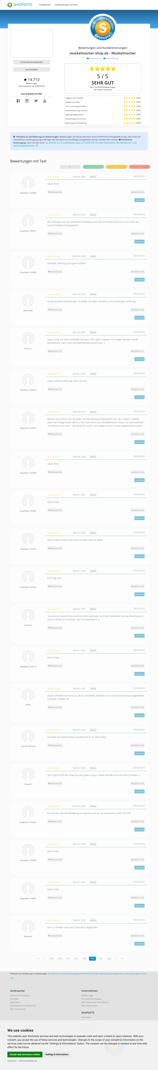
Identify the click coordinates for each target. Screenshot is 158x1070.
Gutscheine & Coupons (20, 995)
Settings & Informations (57, 1054)
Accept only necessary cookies (25, 1054)
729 (51, 958)
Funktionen (45, 4)
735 (100, 958)
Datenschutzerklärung (28, 1061)
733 (84, 958)
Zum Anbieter (31, 69)
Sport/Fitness (94, 58)
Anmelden (14, 999)
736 (109, 958)
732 (76, 958)
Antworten (139, 200)
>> (122, 958)
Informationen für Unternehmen (95, 1002)
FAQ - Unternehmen (89, 1005)
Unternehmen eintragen (91, 999)
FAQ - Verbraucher (18, 1009)
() (137, 192)
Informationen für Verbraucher (23, 1005)
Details (93, 177)
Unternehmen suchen (66, 4)
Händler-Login (87, 995)
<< (38, 958)
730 (60, 958)
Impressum (12, 1061)
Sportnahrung (111, 58)
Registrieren (15, 1002)
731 (68, 958)
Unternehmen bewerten (32, 62)
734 (92, 958)
